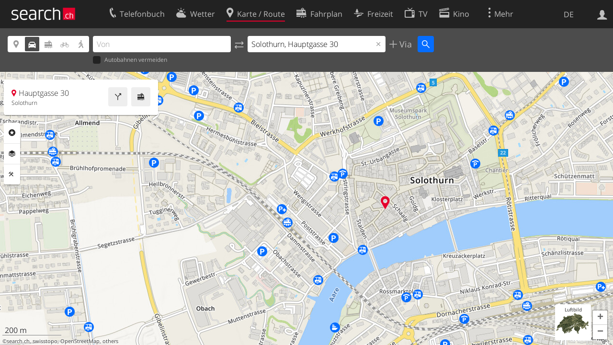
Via (404, 44)
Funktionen (12, 174)
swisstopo (45, 341)
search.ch (18, 341)
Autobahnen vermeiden (130, 60)
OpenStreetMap (80, 341)
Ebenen (12, 154)
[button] (600, 317)
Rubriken (12, 133)
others (110, 341)
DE (569, 14)
